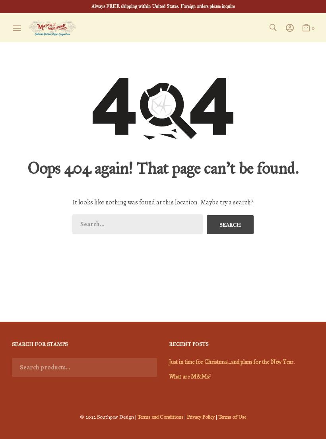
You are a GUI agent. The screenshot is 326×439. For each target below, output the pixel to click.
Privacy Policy (201, 417)
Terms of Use (232, 417)
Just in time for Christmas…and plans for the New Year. (232, 362)
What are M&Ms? (190, 376)
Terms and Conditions (160, 417)
